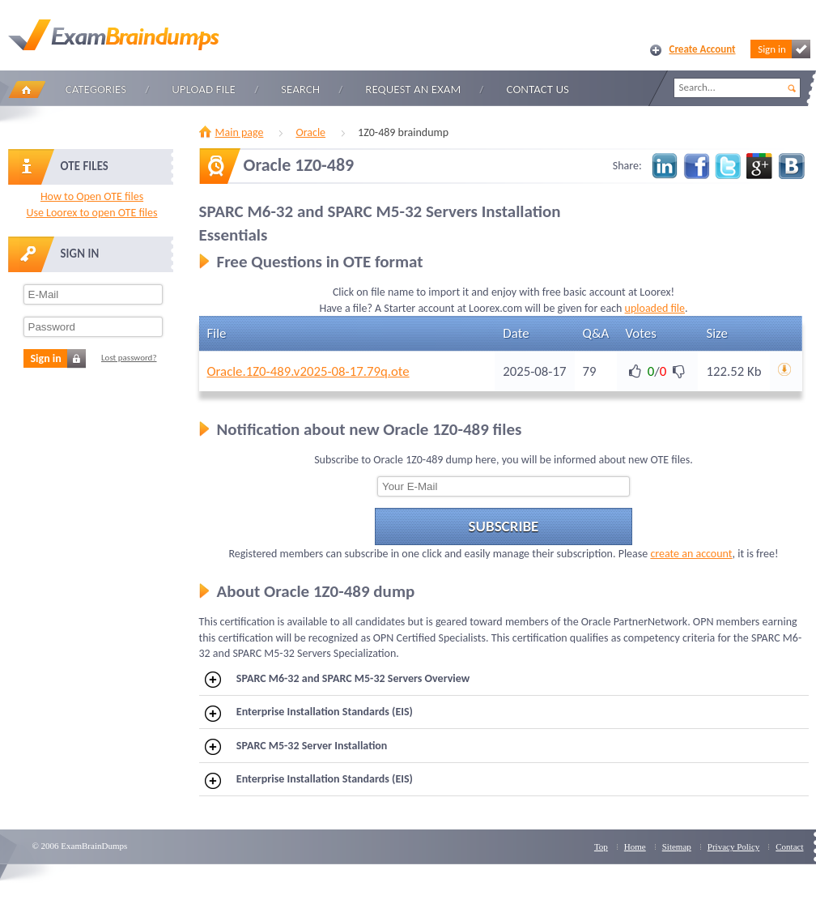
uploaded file (655, 308)
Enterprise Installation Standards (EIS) (309, 713)
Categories (96, 89)
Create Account (702, 49)
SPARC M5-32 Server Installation (296, 747)
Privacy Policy (733, 846)
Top (601, 846)
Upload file (204, 89)
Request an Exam (413, 89)
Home (26, 89)
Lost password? (129, 357)
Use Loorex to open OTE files (91, 213)
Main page (239, 132)
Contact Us (538, 89)
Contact (789, 846)
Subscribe (504, 526)
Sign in (784, 49)
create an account (691, 554)
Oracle (310, 132)
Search (300, 89)
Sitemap (676, 846)
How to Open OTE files (91, 196)
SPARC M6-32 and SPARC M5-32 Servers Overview (337, 680)
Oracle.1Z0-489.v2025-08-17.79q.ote (308, 371)
